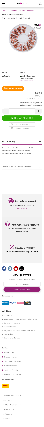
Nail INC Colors (10, 409)
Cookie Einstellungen (12, 338)
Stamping (8, 414)
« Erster (6, 11)
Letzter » (30, 11)
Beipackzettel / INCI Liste (13, 375)
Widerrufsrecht (10, 327)
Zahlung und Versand (12, 323)
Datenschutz (9, 334)
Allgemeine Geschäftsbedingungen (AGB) (19, 330)
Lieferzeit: (6, 76)
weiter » (22, 11)
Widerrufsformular (11, 370)
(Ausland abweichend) (27, 81)
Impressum (8, 315)
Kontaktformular (10, 366)
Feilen (7, 419)
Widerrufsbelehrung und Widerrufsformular (20, 319)
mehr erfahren (22, 208)
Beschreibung (8, 142)
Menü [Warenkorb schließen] (3, 3)
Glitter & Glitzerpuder (12, 405)
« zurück (14, 11)
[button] (5, 111)
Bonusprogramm (10, 357)
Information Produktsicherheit (17, 167)
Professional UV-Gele (12, 396)
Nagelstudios (9, 352)
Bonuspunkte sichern (13, 88)
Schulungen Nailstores (12, 361)
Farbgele (8, 400)
